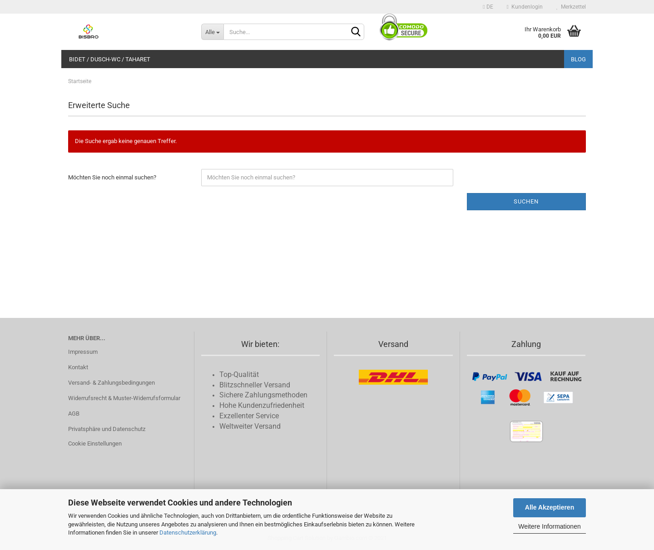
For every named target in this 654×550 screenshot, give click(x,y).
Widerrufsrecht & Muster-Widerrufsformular (124, 398)
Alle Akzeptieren (549, 507)
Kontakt (78, 367)
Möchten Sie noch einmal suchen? (112, 177)
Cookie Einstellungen (95, 443)
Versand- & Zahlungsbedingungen (111, 382)
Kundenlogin (525, 7)
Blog (578, 59)
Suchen (526, 201)
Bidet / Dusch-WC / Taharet (109, 59)
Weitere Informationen (549, 526)
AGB (73, 413)
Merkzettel (571, 7)
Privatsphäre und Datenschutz (106, 429)
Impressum (83, 351)
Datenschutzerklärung (187, 532)
